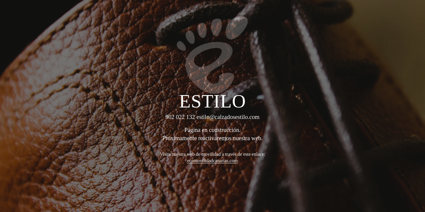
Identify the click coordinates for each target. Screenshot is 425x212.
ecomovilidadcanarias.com (212, 160)
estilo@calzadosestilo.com (228, 117)
